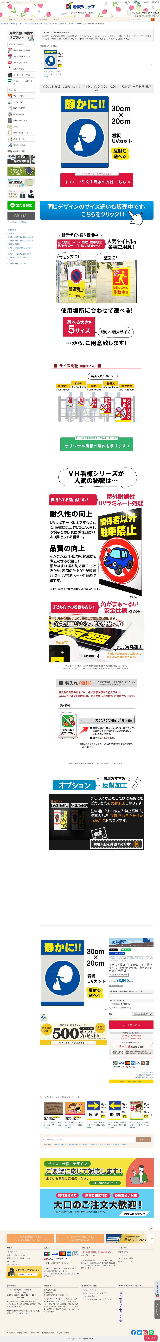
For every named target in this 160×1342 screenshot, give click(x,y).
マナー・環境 (42, 23)
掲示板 (16, 127)
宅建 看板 (84, 1144)
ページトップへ (151, 1229)
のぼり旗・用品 (19, 139)
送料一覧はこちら (88, 1255)
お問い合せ (26, 19)
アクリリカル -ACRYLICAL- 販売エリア (96, 1299)
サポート (10, 1248)
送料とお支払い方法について (62, 1274)
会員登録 (127, 2)
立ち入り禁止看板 (20, 63)
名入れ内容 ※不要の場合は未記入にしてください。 (127, 991)
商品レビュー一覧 (125, 1261)
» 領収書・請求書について (144, 1077)
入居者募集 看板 (72, 1144)
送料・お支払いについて (15, 1255)
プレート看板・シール (15, 23)
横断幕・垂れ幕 (19, 145)
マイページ (41, 19)
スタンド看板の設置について (20, 254)
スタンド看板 (18, 102)
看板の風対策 (14, 244)
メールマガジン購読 (126, 1258)
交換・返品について (14, 1261)
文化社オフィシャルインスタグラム (95, 1293)
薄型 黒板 (94, 1144)
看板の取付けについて (17, 264)
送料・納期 (86, 1248)
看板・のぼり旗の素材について (21, 237)
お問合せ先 (11, 1286)
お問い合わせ (63, 1333)
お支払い (47, 1248)
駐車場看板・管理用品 (22, 50)
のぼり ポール (105, 1144)
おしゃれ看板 (18, 69)
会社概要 (47, 1286)
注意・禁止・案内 (30, 23)
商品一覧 (11, 19)
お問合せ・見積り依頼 (151, 2)
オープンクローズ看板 (22, 75)
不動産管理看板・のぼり (22, 56)
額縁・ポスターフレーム (22, 133)
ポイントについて (13, 1264)
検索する (144, 1139)
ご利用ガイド (137, 2)
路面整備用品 (18, 114)
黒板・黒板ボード (20, 120)
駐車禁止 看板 (59, 1144)
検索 (152, 19)
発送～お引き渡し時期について (18, 1258)
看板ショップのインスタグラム (131, 1286)
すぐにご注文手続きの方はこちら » (97, 178)
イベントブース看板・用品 (22, 82)
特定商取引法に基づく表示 (28, 1333)
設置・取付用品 (19, 108)
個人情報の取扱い (49, 1333)
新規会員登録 (123, 1252)
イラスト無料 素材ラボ (90, 1296)
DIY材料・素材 (19, 151)
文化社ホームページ (88, 1290)
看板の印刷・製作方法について (21, 241)
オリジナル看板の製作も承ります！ (98, 442)
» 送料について (148, 1072)
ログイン (119, 2)
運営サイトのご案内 (89, 1286)
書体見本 (12, 230)
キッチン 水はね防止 (120, 1144)
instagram (135, 1306)
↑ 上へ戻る (150, 1338)
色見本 (11, 233)
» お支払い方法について (145, 1075)
